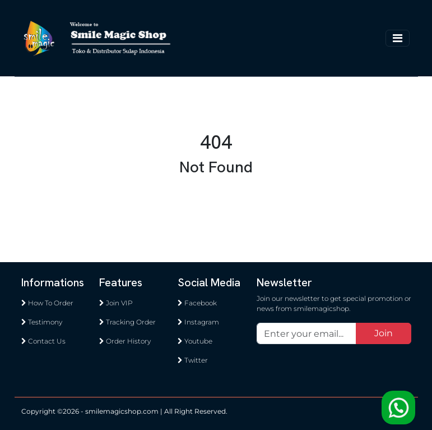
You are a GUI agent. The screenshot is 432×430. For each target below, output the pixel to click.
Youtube (195, 341)
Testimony (41, 322)
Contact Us (43, 341)
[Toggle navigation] (397, 38)
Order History (125, 341)
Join (383, 333)
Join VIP (116, 303)
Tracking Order (127, 322)
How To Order (47, 303)
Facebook (197, 303)
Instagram (198, 322)
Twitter (193, 360)
